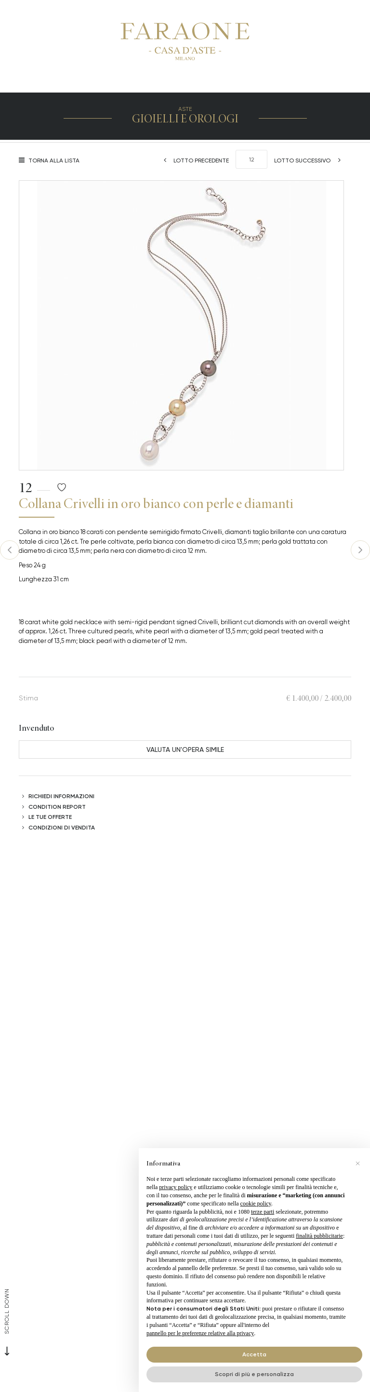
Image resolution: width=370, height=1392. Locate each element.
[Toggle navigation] (196, 80)
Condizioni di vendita (61, 827)
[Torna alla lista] (51, 160)
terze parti (262, 1211)
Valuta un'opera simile (185, 749)
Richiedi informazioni (61, 796)
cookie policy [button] (255, 1203)
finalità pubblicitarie (319, 1235)
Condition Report (57, 806)
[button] (357, 1163)
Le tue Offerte (50, 816)
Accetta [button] (254, 1354)
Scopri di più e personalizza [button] (254, 1374)
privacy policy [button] (175, 1187)
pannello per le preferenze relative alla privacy (200, 1333)
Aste (185, 108)
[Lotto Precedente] (193, 160)
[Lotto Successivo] (310, 160)
